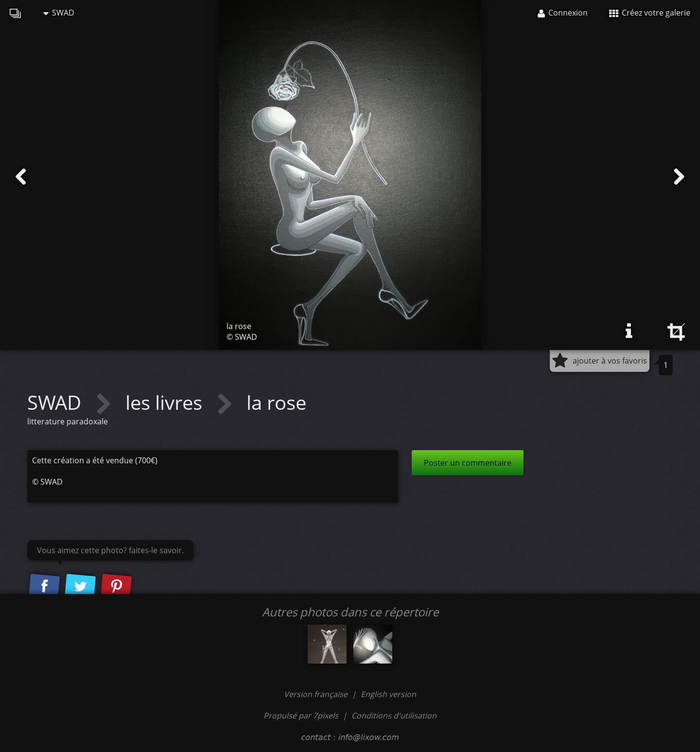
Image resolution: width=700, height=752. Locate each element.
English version (388, 694)
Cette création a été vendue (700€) (95, 460)
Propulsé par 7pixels (300, 715)
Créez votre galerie (649, 12)
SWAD (58, 12)
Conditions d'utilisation (394, 715)
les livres (166, 402)
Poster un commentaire (467, 462)
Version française (317, 694)
